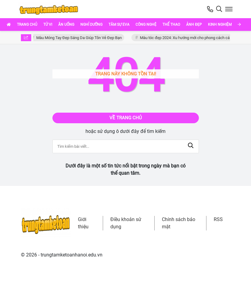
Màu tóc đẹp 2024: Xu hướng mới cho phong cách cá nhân (190, 37)
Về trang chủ (125, 118)
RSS (218, 219)
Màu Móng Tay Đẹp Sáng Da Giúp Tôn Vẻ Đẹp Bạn (80, 37)
